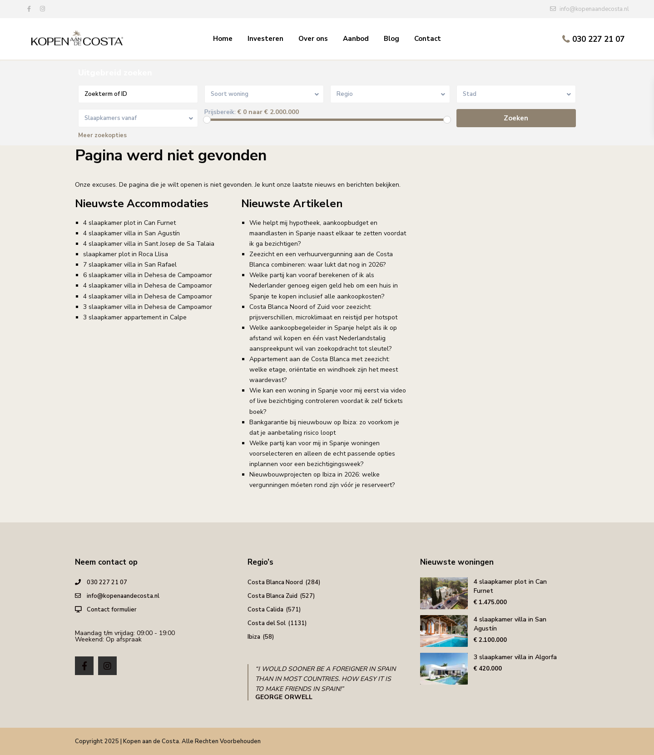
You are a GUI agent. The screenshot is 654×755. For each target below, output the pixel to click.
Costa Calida (265, 610)
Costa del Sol (267, 623)
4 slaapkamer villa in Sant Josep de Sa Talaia (148, 243)
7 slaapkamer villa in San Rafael (130, 264)
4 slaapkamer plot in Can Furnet (129, 223)
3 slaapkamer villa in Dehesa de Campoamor (147, 307)
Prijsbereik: (220, 112)
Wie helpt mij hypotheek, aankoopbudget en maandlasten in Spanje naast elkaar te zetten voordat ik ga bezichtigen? (327, 233)
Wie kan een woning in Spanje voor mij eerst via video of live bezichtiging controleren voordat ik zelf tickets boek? (327, 401)
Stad (469, 94)
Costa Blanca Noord (275, 582)
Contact (427, 38)
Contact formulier (112, 610)
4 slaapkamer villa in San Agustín (131, 233)
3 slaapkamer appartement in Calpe (135, 317)
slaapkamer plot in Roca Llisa (125, 254)
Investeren (265, 38)
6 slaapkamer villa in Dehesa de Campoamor (147, 275)
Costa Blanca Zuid (272, 596)
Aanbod (356, 38)
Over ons (313, 38)
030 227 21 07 (598, 39)
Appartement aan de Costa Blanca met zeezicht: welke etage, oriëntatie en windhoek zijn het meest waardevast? (323, 369)
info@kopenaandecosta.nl (123, 596)
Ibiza (254, 637)
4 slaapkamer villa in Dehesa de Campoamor (147, 285)
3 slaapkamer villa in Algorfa (515, 657)
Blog (391, 38)
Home (223, 38)
